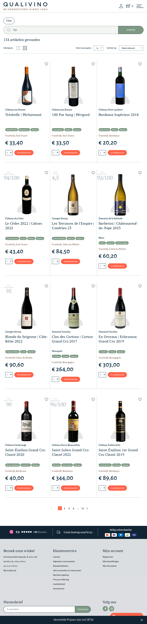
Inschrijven (83, 609)
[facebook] (105, 608)
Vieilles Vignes (121, 243)
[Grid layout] (25, 48)
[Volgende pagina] (87, 508)
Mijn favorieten (110, 566)
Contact (56, 557)
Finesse (65, 356)
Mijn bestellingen (111, 561)
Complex (56, 356)
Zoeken (131, 30)
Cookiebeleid (59, 584)
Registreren (108, 557)
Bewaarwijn (24, 130)
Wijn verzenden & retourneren (67, 570)
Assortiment (58, 589)
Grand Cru (26, 465)
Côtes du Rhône (59, 238)
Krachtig (116, 465)
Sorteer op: (112, 48)
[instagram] (111, 608)
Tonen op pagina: (84, 48)
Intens (23, 238)
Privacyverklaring (61, 580)
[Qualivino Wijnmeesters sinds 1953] (25, 6)
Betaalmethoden (60, 566)
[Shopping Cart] (129, 6)
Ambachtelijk (11, 130)
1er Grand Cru (105, 465)
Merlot (114, 130)
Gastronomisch (12, 238)
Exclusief (56, 465)
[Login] (121, 6)
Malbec (68, 130)
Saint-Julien (67, 465)
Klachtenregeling (61, 575)
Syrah (23, 352)
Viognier (80, 238)
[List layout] (18, 48)
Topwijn (35, 130)
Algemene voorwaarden (64, 561)
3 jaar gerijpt (58, 130)
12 (83, 508)
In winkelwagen (24, 153)
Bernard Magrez (12, 465)
